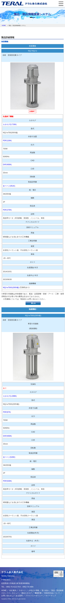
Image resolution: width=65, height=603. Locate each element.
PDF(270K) (7, 210)
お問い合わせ (6, 596)
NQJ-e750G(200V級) (11, 287)
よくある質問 (17, 596)
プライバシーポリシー (34, 596)
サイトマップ (50, 596)
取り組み (45, 590)
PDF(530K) (7, 481)
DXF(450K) (7, 164)
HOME (4, 25)
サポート (22, 590)
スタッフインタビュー (10, 593)
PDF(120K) (7, 140)
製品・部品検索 (57, 590)
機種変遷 (38, 593)
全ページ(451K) (9, 186)
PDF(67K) (7, 412)
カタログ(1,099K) (10, 396)
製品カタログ (26, 593)
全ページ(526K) (9, 457)
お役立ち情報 (34, 590)
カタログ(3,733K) (10, 124)
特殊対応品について (52, 593)
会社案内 (12, 590)
